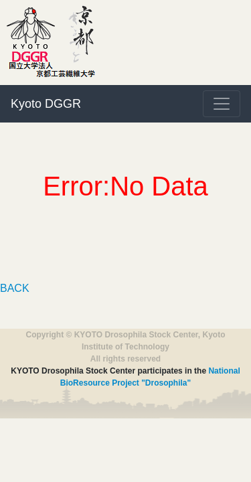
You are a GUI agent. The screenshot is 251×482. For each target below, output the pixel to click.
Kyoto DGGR (46, 103)
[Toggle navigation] (221, 103)
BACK (14, 288)
